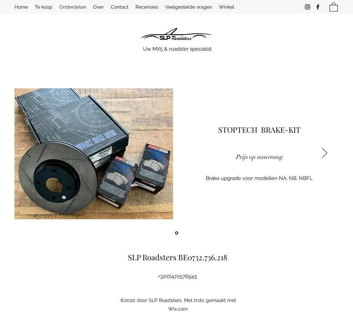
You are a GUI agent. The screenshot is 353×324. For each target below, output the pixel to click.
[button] (334, 7)
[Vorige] (28, 153)
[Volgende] (324, 153)
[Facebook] (317, 6)
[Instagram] (307, 6)
